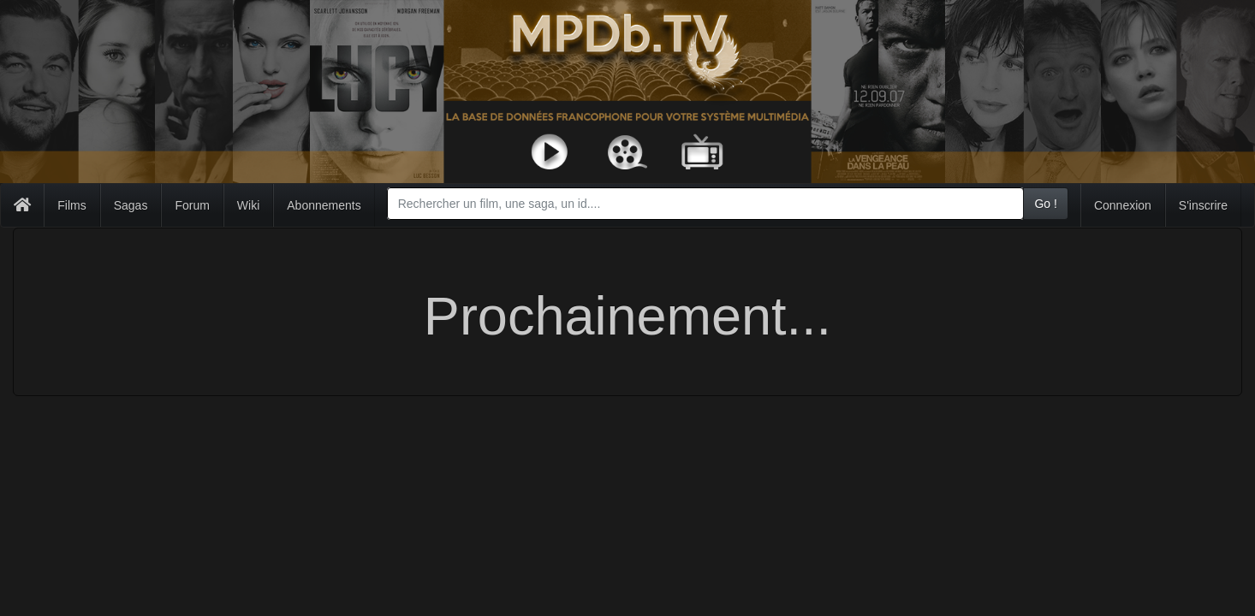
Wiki (248, 205)
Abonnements (323, 205)
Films (71, 205)
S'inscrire (1203, 205)
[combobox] (706, 203)
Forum (192, 205)
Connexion (1122, 205)
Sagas (131, 205)
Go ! (1045, 203)
